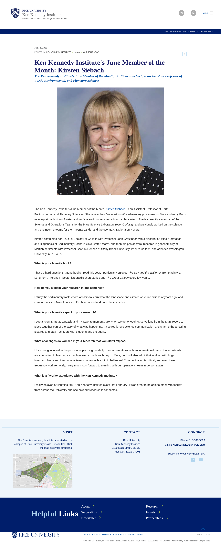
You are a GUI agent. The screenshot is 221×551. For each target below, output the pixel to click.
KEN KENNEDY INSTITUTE (175, 31)
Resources (119, 534)
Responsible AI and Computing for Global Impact (44, 18)
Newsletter (195, 453)
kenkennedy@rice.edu (189, 444)
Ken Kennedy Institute (41, 14)
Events (150, 512)
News (192, 31)
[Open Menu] (206, 13)
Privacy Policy (177, 541)
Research (152, 506)
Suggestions (89, 512)
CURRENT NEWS (206, 31)
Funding (106, 534)
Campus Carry (204, 541)
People (96, 534)
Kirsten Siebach (115, 209)
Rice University (34, 10)
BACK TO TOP (203, 534)
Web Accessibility (190, 541)
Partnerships (155, 518)
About (85, 506)
